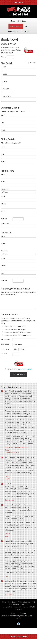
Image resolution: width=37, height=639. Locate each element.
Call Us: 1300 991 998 (18, 636)
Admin (18, 618)
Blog (13, 613)
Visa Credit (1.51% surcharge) (14, 326)
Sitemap (23, 613)
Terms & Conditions (24, 369)
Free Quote (18, 2)
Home (13, 21)
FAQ (25, 26)
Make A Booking (16, 26)
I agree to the (18, 369)
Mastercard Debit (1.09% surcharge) (16, 335)
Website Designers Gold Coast (21, 616)
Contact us (25, 31)
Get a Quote (22, 21)
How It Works (13, 31)
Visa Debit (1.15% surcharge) (14, 329)
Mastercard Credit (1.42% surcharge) (16, 332)
